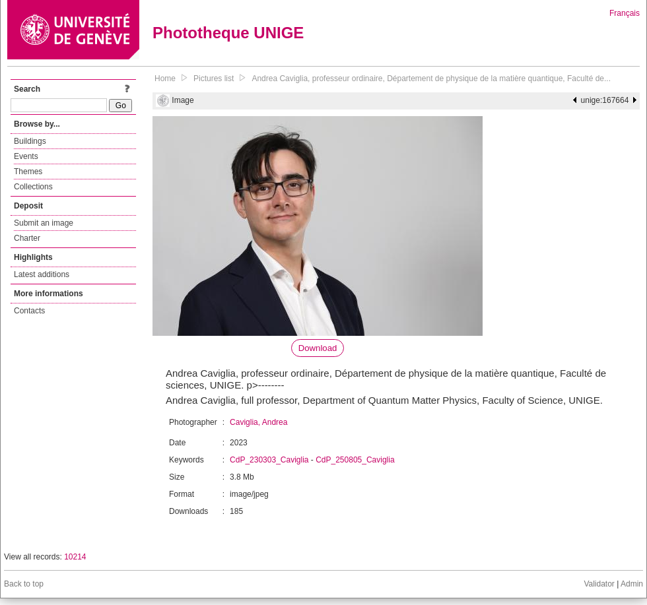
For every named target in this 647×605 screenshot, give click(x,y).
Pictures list (213, 78)
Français (624, 13)
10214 (75, 556)
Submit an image (43, 223)
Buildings (30, 141)
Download (317, 348)
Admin (632, 584)
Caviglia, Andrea (258, 422)
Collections (33, 186)
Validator (599, 584)
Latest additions (41, 274)
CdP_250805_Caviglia (355, 459)
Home (165, 78)
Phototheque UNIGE (228, 33)
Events (26, 156)
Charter (27, 238)
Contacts (29, 310)
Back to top (24, 584)
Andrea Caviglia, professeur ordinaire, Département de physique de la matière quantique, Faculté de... (431, 78)
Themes (28, 171)
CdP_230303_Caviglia (269, 459)
